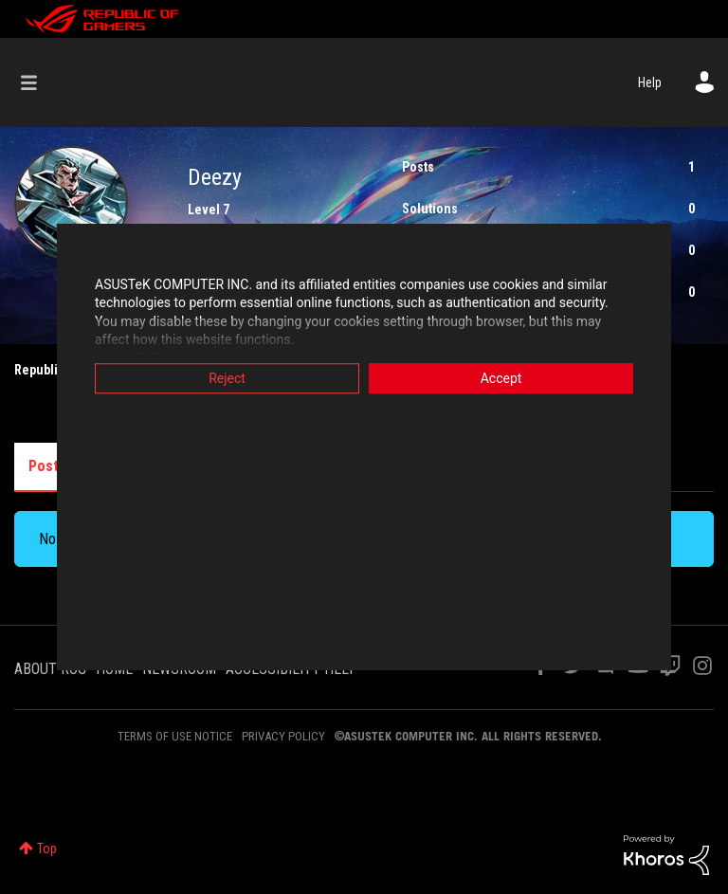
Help (650, 82)
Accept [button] (501, 378)
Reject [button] (227, 378)
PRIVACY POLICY (283, 736)
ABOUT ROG (50, 669)
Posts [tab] (47, 466)
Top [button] (47, 848)
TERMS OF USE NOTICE (175, 736)
